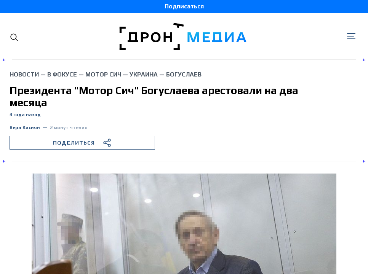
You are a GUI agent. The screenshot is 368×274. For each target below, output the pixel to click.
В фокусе (62, 74)
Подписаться (184, 6)
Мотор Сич (103, 74)
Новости (24, 74)
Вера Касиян (25, 127)
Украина (144, 74)
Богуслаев (184, 74)
